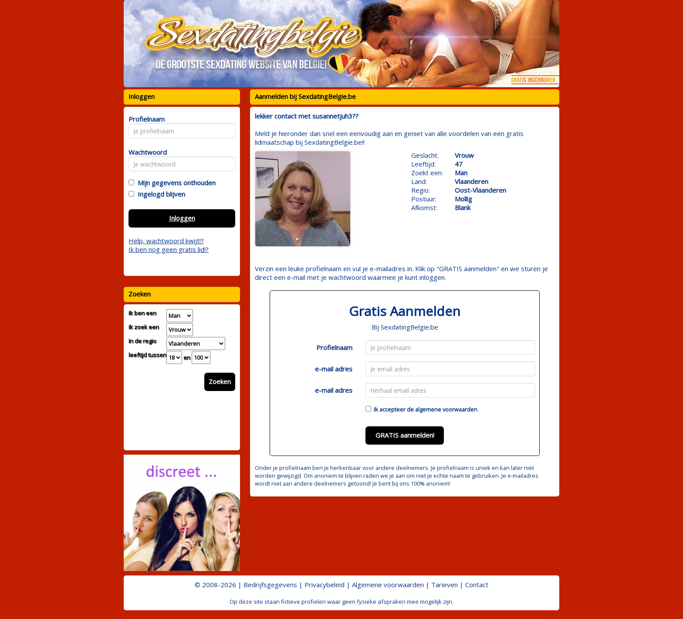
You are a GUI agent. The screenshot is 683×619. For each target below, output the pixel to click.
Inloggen (182, 218)
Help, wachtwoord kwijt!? (166, 240)
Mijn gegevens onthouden (175, 182)
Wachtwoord (145, 152)
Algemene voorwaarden (388, 584)
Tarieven (444, 584)
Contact (476, 584)
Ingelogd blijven (159, 194)
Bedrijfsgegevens (270, 584)
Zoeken (220, 381)
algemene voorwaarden (446, 409)
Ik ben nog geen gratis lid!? (168, 249)
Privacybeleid (324, 584)
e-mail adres (333, 368)
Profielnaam (334, 347)
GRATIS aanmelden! (404, 435)
